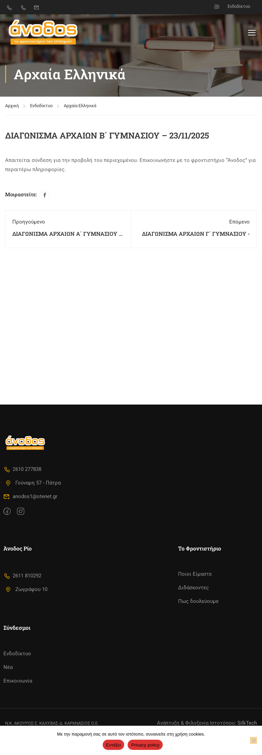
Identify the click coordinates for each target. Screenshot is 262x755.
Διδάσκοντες (193, 588)
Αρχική (12, 103)
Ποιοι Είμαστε (195, 574)
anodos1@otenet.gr (30, 496)
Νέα (8, 667)
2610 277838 (22, 469)
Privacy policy (145, 745)
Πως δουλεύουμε (198, 601)
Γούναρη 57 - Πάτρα (33, 483)
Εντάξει (113, 745)
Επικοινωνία (17, 681)
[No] (253, 740)
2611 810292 (22, 576)
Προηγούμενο (28, 220)
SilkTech (247, 723)
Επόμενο (239, 220)
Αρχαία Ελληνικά (80, 103)
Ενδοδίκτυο (232, 6)
